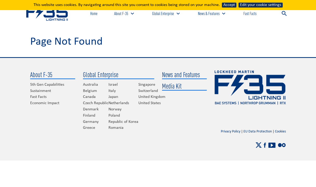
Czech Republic (95, 103)
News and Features (181, 74)
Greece (89, 128)
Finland (89, 115)
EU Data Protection (257, 131)
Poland (114, 115)
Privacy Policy (230, 131)
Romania (116, 128)
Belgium (90, 91)
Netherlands (118, 103)
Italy (112, 91)
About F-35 (41, 74)
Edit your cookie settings (260, 5)
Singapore (146, 85)
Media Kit (172, 86)
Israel (113, 85)
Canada (89, 97)
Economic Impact (44, 103)
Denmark (91, 109)
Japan (113, 97)
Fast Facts (249, 13)
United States (149, 103)
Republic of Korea (123, 122)
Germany (91, 122)
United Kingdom (151, 97)
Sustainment (40, 91)
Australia (90, 85)
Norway (114, 109)
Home (94, 13)
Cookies (280, 131)
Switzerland (148, 91)
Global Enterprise (100, 74)
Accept (229, 5)
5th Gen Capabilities (47, 85)
